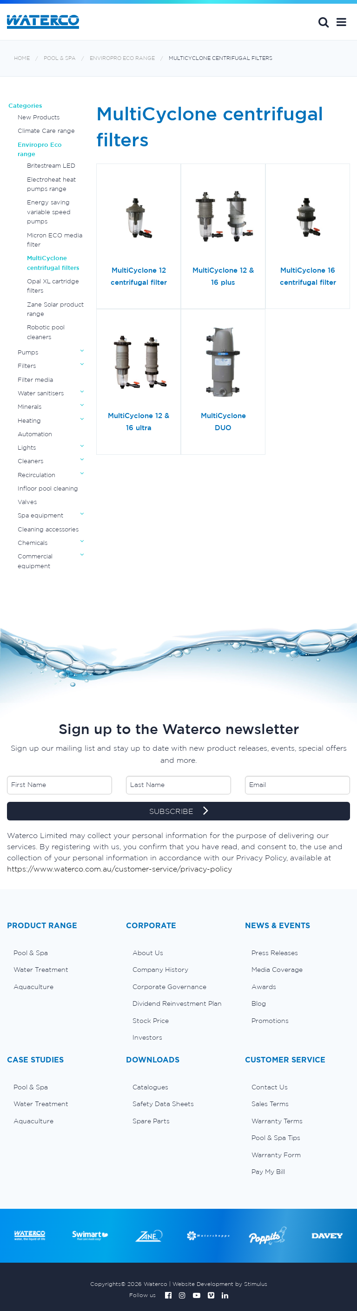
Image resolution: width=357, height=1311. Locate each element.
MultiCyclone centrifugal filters (220, 58)
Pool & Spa (60, 58)
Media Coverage (277, 969)
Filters (27, 365)
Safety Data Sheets (163, 1104)
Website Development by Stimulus (219, 1284)
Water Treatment (40, 969)
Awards (263, 986)
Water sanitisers (41, 393)
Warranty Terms (277, 1121)
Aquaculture (33, 986)
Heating (29, 420)
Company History (160, 969)
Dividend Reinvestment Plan (177, 1003)
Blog (258, 1003)
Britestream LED (51, 165)
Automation (35, 434)
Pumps (28, 352)
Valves (27, 501)
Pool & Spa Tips (275, 1137)
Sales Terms (270, 1104)
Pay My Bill (268, 1171)
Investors (147, 1037)
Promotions (270, 1020)
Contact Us (269, 1087)
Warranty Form (276, 1155)
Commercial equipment (35, 561)
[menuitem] (59, 952)
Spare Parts (151, 1121)
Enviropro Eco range (122, 58)
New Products (39, 117)
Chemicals (32, 542)
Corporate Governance (169, 986)
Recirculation (36, 475)
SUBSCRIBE (178, 811)
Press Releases (274, 953)
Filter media (35, 379)
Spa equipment (40, 515)
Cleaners (30, 461)
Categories (25, 105)
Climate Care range (46, 130)
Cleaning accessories (48, 529)
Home (22, 58)
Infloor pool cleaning (48, 488)
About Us (147, 953)
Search (324, 22)
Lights (27, 447)
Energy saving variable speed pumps (49, 212)
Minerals (29, 406)
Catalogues (150, 1087)
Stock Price (150, 1020)
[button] (341, 22)
